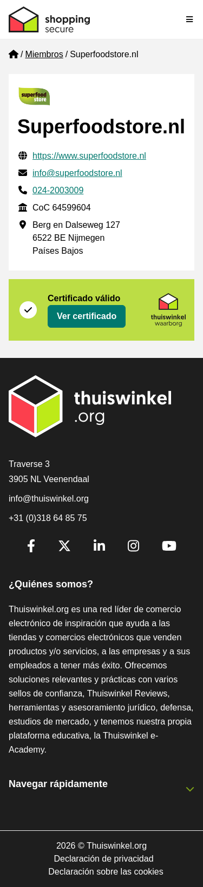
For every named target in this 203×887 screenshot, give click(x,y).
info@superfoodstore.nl (77, 173)
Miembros (44, 54)
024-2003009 (57, 190)
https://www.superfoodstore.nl (89, 155)
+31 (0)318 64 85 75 (48, 518)
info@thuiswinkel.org (49, 498)
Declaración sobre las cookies (105, 871)
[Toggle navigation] (190, 19)
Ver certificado (86, 316)
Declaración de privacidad (103, 858)
